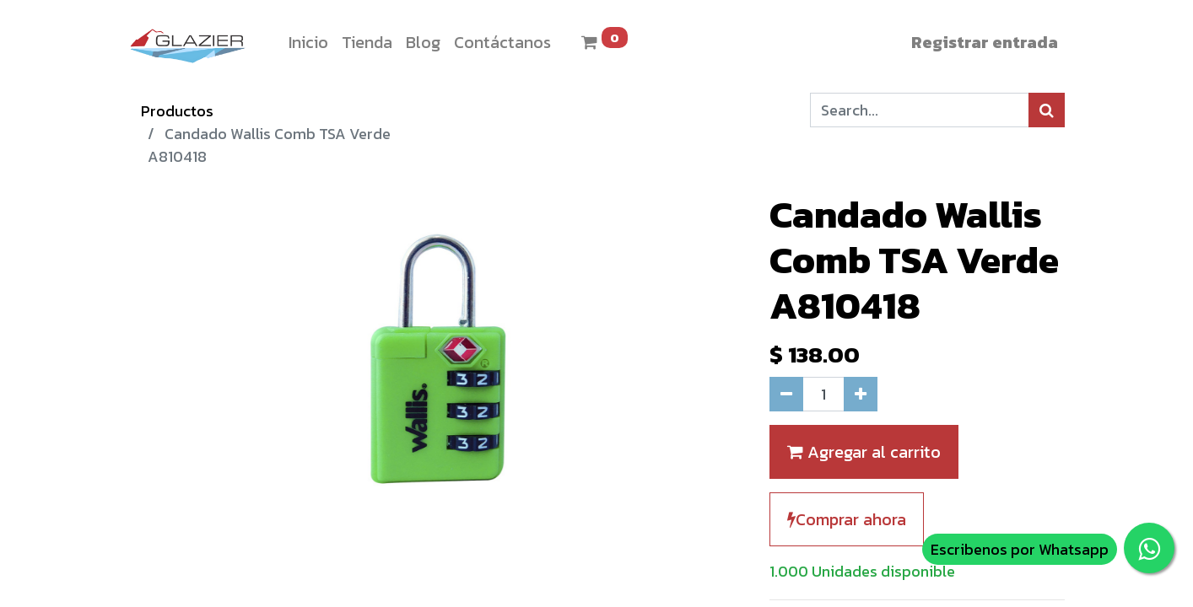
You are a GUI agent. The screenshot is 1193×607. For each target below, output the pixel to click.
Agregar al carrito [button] (864, 452)
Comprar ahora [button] (846, 519)
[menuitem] (308, 42)
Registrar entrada (984, 42)
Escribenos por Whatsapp (1020, 549)
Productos (177, 110)
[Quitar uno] (786, 394)
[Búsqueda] (1046, 110)
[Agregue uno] (860, 394)
